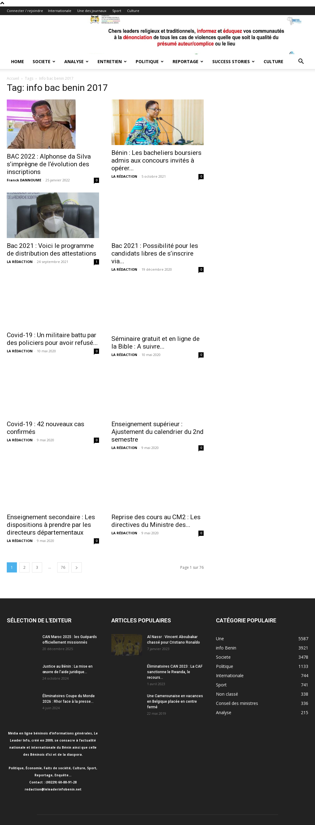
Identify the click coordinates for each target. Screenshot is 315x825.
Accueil (13, 78)
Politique (150, 61)
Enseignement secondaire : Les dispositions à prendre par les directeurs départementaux (51, 483)
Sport (116, 10)
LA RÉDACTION (124, 176)
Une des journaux (91, 10)
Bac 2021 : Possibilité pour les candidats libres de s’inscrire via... (154, 253)
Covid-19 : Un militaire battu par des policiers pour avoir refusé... (52, 338)
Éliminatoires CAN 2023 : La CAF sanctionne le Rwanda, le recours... (174, 630)
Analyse (76, 61)
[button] (300, 62)
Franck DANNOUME (24, 180)
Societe (44, 61)
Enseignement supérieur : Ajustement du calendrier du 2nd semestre (157, 400)
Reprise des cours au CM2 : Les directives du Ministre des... (156, 476)
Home (17, 61)
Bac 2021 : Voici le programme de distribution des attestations (51, 249)
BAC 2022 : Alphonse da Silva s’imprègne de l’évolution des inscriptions (49, 164)
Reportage (188, 61)
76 (63, 525)
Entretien (112, 61)
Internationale (59, 10)
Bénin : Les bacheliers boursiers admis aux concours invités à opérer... (156, 160)
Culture (133, 10)
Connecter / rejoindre (25, 10)
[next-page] (76, 526)
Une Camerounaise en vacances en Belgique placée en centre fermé (175, 660)
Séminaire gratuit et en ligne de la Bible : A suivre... (155, 342)
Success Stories (233, 61)
